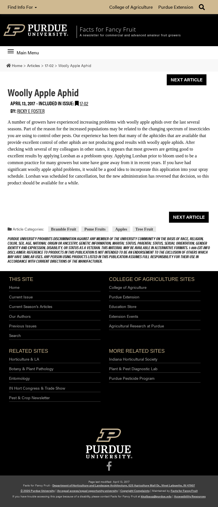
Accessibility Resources (190, 496)
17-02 (84, 103)
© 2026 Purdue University (38, 491)
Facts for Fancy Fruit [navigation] (108, 29)
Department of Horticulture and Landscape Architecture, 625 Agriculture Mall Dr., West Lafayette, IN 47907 (123, 485)
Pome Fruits (95, 229)
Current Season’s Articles (30, 306)
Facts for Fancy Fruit (184, 491)
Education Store (122, 306)
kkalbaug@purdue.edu (156, 496)
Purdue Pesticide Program (132, 378)
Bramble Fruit (63, 229)
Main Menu (23, 52)
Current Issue (21, 297)
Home (14, 287)
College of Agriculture (131, 7)
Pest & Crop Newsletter (29, 397)
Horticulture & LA (24, 359)
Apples (121, 229)
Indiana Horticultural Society (133, 359)
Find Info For (22, 7)
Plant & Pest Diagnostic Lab (133, 368)
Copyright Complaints (135, 491)
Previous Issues (23, 326)
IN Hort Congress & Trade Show (37, 388)
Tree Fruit (144, 229)
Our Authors (20, 316)
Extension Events (123, 316)
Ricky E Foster (31, 110)
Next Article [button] (187, 79)
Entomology (19, 378)
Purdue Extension (175, 7)
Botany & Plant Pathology (31, 368)
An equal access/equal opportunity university (87, 491)
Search (15, 335)
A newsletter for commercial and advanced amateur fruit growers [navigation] (130, 35)
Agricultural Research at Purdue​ (136, 326)
